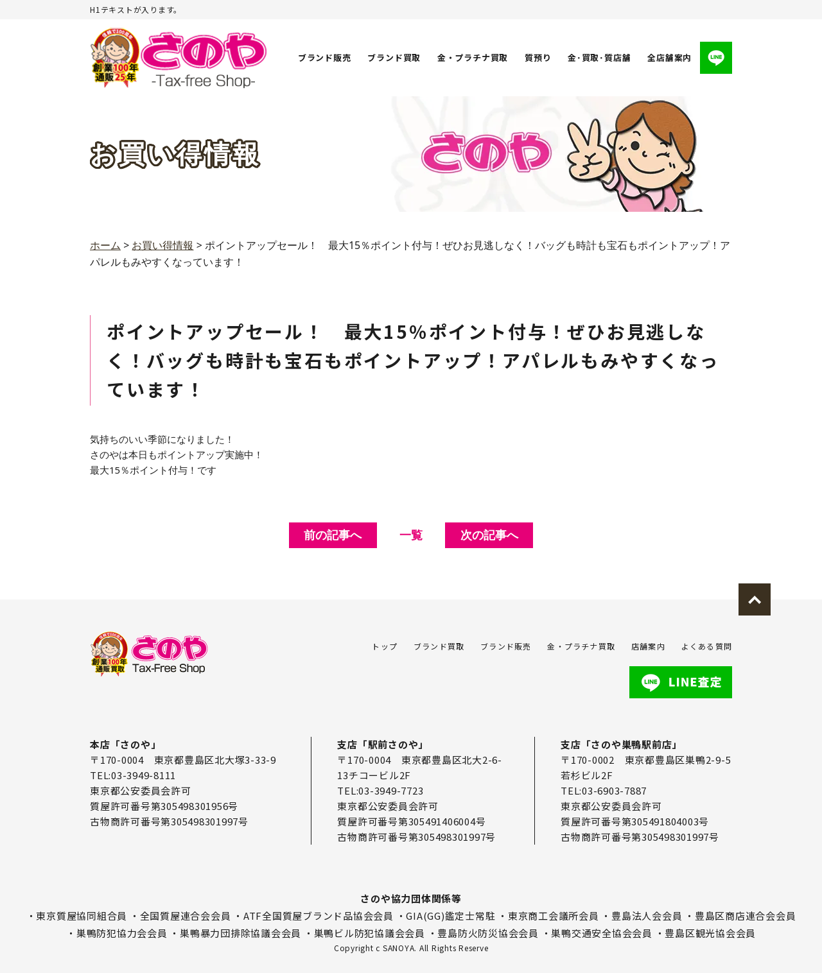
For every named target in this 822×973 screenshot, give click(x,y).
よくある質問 (706, 646)
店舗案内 (648, 646)
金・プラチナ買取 (472, 57)
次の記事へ (489, 534)
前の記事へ (333, 534)
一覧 (411, 534)
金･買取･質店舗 (599, 57)
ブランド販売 (324, 57)
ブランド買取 (394, 57)
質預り (538, 57)
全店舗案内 (669, 57)
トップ (385, 646)
